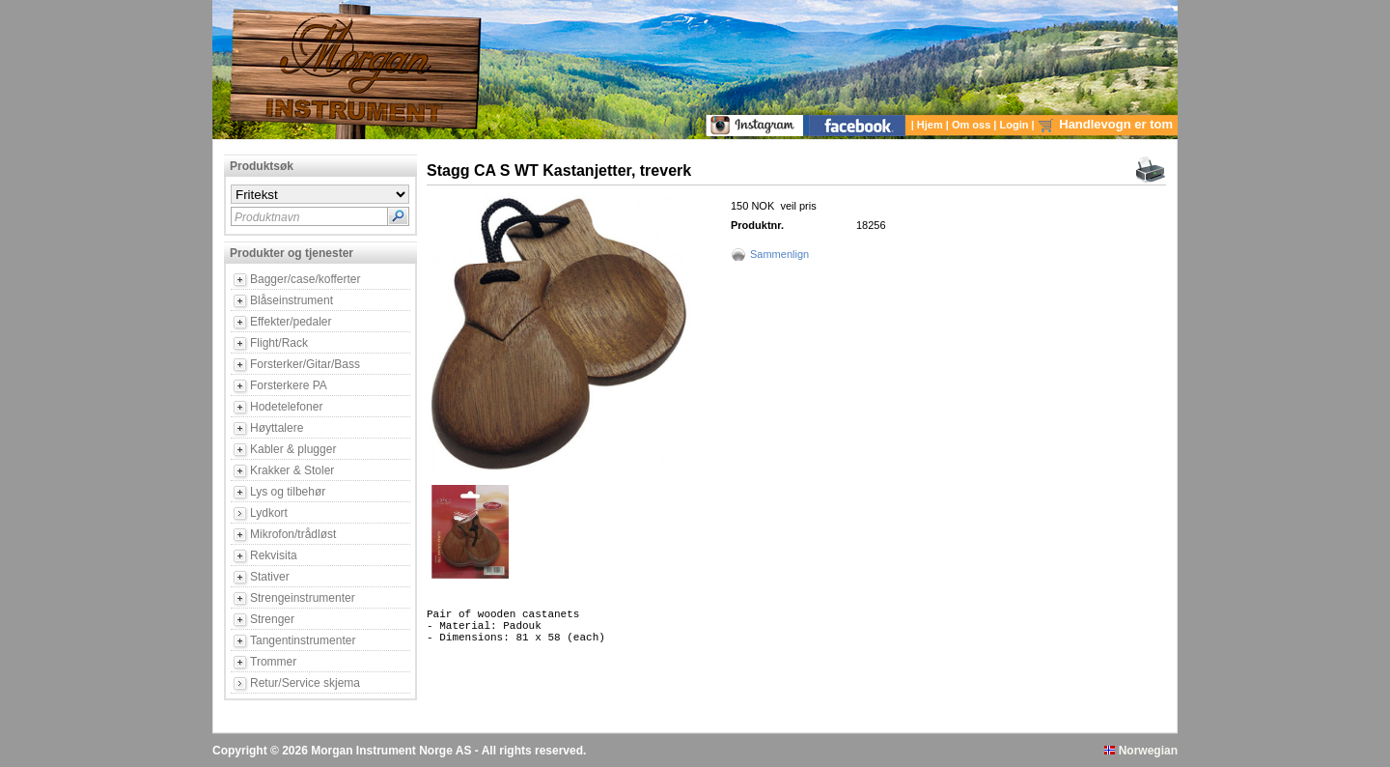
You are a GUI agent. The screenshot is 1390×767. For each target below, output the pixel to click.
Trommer (273, 661)
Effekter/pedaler (291, 321)
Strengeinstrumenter (302, 598)
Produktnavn (267, 217)
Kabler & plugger (293, 449)
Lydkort (269, 513)
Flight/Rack (279, 343)
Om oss (972, 124)
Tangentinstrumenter (302, 640)
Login (1016, 124)
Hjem (931, 124)
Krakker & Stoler (292, 470)
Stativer (270, 576)
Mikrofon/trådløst (293, 534)
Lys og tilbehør (287, 491)
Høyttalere (276, 428)
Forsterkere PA (288, 385)
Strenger (272, 619)
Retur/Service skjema (305, 683)
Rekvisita (273, 555)
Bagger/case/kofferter (305, 279)
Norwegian (1141, 750)
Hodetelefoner (286, 406)
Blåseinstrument (291, 300)
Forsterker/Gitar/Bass (305, 364)
